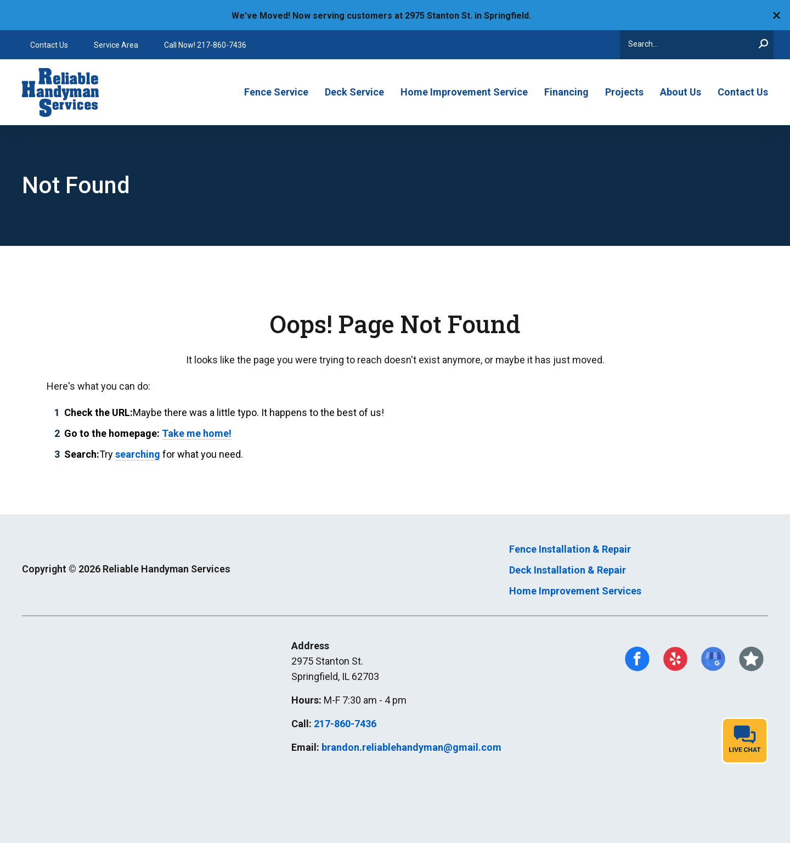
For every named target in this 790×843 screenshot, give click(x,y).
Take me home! (197, 433)
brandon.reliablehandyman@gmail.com (411, 747)
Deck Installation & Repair (567, 570)
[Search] (697, 44)
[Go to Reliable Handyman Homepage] (64, 92)
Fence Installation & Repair (570, 549)
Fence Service (276, 92)
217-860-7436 (345, 723)
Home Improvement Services (575, 591)
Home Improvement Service (464, 92)
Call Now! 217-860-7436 (205, 45)
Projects (624, 92)
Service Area (116, 45)
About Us (680, 92)
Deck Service (354, 92)
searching (137, 454)
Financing (566, 92)
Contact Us (49, 45)
